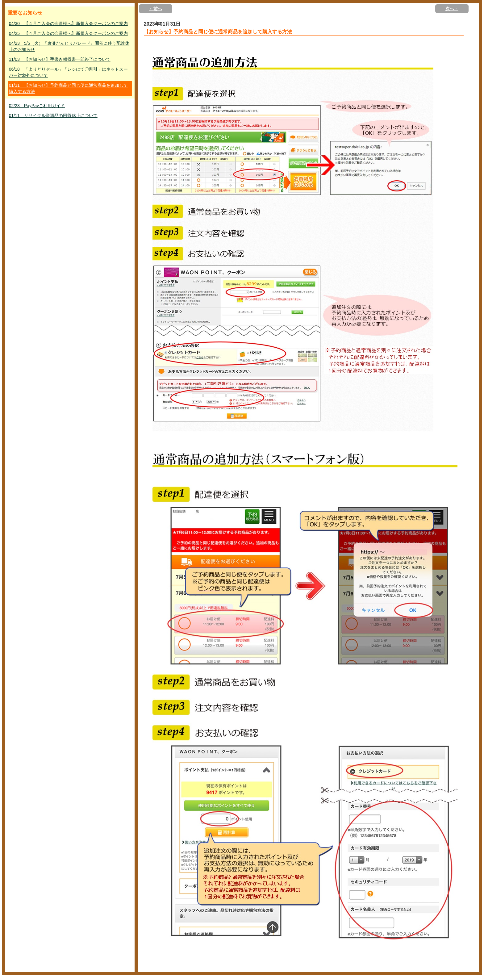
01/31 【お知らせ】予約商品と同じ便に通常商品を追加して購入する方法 (68, 88)
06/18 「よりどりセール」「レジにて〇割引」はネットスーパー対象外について (68, 72)
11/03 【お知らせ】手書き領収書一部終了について (60, 59)
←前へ (155, 8)
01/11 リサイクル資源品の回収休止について (53, 115)
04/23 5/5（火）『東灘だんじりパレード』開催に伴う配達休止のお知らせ (69, 46)
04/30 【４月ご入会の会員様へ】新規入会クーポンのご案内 (68, 23)
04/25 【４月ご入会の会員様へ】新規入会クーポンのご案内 (68, 33)
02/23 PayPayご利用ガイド (37, 105)
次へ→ (451, 8)
